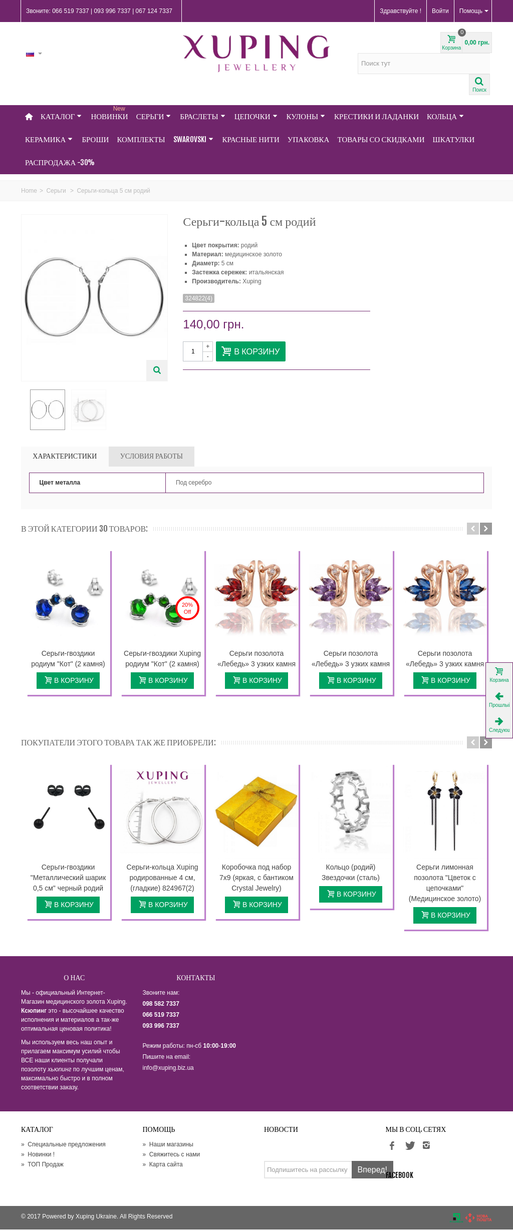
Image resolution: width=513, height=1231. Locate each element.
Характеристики (65, 457)
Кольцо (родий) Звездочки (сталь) (351, 874)
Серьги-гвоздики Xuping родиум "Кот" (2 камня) (162, 660)
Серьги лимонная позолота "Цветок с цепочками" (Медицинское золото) (445, 884)
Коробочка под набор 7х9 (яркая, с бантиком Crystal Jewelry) (256, 879)
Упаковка (309, 139)
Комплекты (141, 139)
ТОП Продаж (42, 1165)
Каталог (61, 116)
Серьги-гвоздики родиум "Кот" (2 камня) (68, 660)
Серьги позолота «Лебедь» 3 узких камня (256, 660)
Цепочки (256, 116)
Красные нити (251, 139)
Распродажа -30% (60, 162)
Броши (95, 139)
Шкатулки (454, 139)
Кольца (445, 116)
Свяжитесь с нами (171, 1155)
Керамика (49, 139)
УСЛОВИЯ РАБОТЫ (151, 457)
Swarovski (193, 139)
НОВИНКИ (109, 113)
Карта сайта (163, 1165)
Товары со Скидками (380, 139)
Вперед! (372, 1171)
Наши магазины (168, 1145)
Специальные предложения (63, 1145)
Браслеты (202, 116)
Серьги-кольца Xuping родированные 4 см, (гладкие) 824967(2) (162, 879)
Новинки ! (38, 1155)
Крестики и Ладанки (376, 116)
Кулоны (306, 116)
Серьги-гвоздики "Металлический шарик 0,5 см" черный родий (68, 879)
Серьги (153, 116)
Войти (440, 11)
